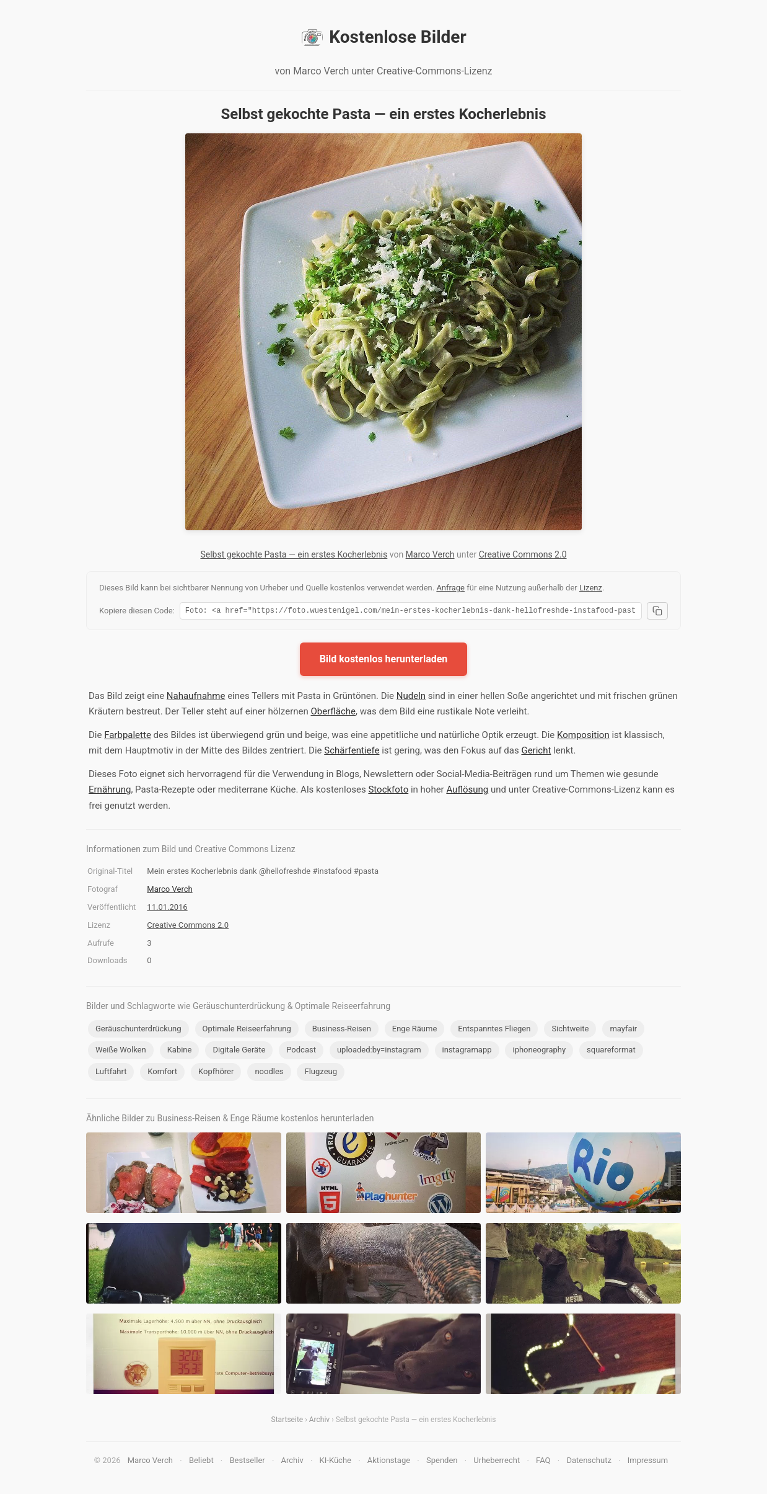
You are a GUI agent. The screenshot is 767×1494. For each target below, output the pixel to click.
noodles (269, 1073)
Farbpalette (127, 736)
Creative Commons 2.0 (523, 554)
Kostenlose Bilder (383, 37)
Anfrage (450, 587)
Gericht (536, 752)
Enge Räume (414, 1030)
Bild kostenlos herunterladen (384, 661)
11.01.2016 (167, 909)
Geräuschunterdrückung (138, 1030)
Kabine (179, 1051)
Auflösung (467, 791)
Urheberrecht (496, 1462)
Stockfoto (388, 791)
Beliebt (201, 1462)
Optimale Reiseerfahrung (247, 1030)
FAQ (543, 1462)
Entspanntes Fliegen (494, 1030)
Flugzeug (320, 1073)
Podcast (301, 1051)
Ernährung (110, 791)
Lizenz (590, 587)
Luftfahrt (110, 1073)
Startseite (287, 1421)
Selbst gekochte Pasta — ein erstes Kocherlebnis (293, 554)
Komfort (162, 1073)
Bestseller (247, 1462)
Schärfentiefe (351, 752)
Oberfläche (333, 713)
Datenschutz (588, 1462)
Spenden (442, 1462)
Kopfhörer (216, 1073)
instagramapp (467, 1051)
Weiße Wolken (120, 1051)
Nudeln (411, 697)
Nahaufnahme (196, 697)
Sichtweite (570, 1030)
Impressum (648, 1462)
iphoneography (539, 1051)
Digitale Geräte (239, 1051)
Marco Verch (430, 554)
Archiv (319, 1421)
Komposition (583, 736)
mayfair (623, 1030)
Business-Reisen (341, 1030)
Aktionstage (388, 1462)
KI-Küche (335, 1462)
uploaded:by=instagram (379, 1051)
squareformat (611, 1051)
